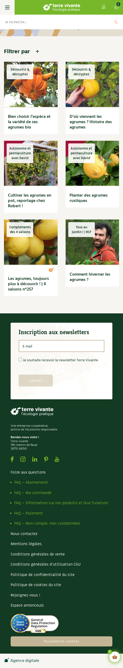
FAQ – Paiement (28, 513)
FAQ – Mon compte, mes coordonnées (47, 523)
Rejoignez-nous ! (25, 595)
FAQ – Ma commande (33, 492)
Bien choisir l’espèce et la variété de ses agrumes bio (29, 122)
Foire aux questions (28, 472)
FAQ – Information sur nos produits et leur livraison (61, 502)
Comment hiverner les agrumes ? (90, 277)
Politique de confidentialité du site (43, 574)
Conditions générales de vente (38, 554)
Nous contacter (24, 533)
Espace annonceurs (27, 605)
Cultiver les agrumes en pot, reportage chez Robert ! (29, 201)
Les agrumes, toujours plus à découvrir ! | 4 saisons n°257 (28, 284)
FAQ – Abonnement (31, 482)
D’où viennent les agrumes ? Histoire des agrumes (91, 122)
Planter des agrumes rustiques (89, 198)
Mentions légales (26, 543)
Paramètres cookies (61, 641)
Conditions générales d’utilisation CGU (45, 564)
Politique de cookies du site (36, 584)
